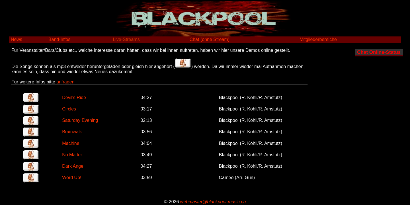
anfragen (65, 81)
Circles (69, 108)
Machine (70, 143)
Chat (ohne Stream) (210, 39)
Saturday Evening (80, 120)
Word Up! (71, 177)
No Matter (72, 154)
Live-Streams (126, 39)
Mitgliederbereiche (318, 39)
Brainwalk (72, 131)
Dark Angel (73, 166)
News (16, 39)
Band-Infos (59, 39)
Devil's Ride (74, 97)
